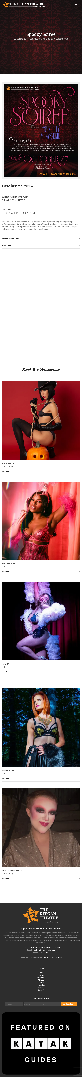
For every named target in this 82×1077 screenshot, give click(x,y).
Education (41, 978)
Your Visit (41, 983)
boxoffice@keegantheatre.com (44, 950)
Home (41, 973)
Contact (41, 990)
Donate (41, 987)
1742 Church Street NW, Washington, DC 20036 (44, 948)
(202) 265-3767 (44, 952)
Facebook (47, 957)
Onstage (41, 975)
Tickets (41, 980)
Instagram (58, 957)
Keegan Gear (41, 985)
